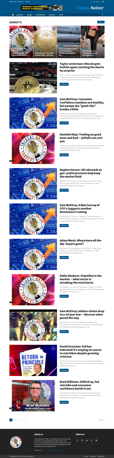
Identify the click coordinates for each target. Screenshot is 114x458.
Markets (52, 15)
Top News (20, 15)
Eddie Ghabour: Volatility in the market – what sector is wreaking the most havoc (81, 279)
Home (11, 19)
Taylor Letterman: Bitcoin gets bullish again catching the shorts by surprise (82, 67)
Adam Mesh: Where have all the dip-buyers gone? (80, 242)
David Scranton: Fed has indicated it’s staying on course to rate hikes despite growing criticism (81, 351)
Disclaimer (93, 456)
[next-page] (25, 419)
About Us (20, 1)
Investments (41, 15)
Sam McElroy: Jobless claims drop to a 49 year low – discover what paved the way (82, 314)
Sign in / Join (13, 1)
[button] (102, 15)
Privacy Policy (101, 456)
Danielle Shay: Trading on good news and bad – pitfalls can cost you (81, 138)
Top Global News (18, 19)
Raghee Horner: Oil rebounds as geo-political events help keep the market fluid (81, 173)
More (61, 15)
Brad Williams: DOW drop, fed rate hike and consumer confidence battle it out (79, 385)
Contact (27, 1)
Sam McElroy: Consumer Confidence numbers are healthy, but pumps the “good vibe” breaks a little (82, 104)
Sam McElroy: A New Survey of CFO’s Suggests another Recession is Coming (80, 208)
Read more (64, 84)
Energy (30, 15)
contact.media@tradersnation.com (52, 450)
